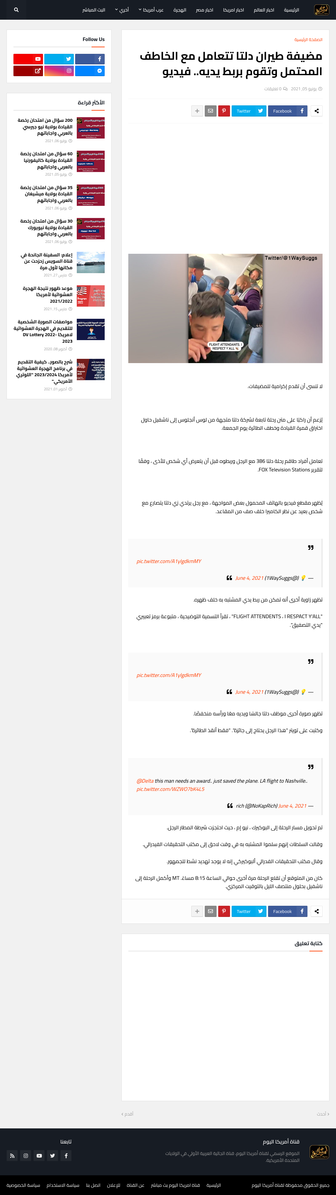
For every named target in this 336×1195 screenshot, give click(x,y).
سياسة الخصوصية (23, 1185)
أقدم (129, 1114)
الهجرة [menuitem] (180, 10)
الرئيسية (214, 1185)
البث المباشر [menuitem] (94, 10)
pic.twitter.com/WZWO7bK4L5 (170, 789)
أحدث (321, 1114)
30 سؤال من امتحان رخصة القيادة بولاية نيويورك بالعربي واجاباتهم (46, 227)
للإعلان (113, 1185)
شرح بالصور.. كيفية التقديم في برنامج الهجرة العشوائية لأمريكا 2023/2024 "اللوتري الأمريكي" (44, 371)
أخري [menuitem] (124, 10)
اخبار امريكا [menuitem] (233, 10)
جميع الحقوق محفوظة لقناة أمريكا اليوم (290, 1185)
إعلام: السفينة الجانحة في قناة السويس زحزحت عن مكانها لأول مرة (47, 261)
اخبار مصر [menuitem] (204, 10)
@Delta (144, 781)
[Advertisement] (225, 178)
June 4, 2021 (249, 578)
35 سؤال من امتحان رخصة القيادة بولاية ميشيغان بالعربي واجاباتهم (46, 194)
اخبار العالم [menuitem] (264, 10)
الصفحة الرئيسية (309, 39)
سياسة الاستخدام (63, 1185)
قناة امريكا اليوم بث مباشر (175, 1185)
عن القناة (135, 1185)
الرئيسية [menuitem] (291, 10)
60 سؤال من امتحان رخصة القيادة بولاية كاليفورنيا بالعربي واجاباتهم (46, 160)
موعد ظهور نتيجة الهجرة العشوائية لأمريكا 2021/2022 (48, 295)
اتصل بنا (93, 1185)
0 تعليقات (273, 89)
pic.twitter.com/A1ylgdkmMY (168, 561)
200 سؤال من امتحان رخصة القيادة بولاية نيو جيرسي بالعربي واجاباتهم (45, 127)
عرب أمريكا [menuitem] (153, 10)
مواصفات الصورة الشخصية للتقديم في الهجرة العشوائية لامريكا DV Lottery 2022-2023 (43, 331)
